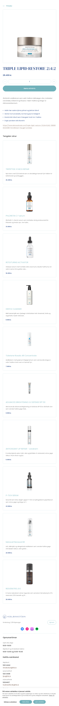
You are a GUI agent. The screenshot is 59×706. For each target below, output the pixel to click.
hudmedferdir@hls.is (11, 685)
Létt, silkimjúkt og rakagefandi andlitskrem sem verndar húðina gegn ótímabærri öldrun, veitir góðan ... (28, 548)
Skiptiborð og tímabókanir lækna (13, 649)
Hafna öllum (25, 702)
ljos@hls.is (7, 676)
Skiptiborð (6, 662)
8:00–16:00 (7, 645)
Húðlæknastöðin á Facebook (22, 628)
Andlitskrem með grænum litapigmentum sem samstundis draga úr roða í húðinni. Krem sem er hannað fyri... (28, 361)
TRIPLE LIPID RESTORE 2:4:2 (29, 68)
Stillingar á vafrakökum (10, 702)
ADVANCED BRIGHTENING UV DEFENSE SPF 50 (25, 402)
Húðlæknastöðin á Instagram (27, 628)
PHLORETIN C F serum (15, 215)
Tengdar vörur (10, 136)
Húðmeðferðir (7, 680)
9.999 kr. (8, 413)
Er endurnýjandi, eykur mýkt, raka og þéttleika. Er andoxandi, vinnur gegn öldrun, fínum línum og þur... (29, 454)
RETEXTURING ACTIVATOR (17, 262)
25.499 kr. (9, 180)
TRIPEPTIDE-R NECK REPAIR (17, 169)
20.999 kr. (9, 553)
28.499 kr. (7, 75)
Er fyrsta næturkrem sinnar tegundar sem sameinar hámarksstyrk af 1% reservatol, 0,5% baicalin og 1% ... (29, 594)
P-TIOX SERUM (12, 495)
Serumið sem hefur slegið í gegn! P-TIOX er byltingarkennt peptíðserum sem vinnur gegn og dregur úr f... (29, 501)
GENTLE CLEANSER (14, 309)
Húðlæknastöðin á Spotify (36, 628)
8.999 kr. (8, 320)
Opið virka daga (8, 643)
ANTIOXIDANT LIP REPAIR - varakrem (22, 448)
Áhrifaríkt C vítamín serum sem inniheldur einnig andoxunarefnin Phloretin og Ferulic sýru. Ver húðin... (27, 221)
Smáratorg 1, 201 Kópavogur (12, 622)
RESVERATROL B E (13, 588)
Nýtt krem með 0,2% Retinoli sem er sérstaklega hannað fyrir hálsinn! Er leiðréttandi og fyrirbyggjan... (29, 175)
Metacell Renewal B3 (15, 542)
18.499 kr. (9, 273)
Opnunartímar (10, 637)
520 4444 (6, 665)
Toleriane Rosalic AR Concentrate (21, 355)
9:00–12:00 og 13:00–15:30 (13, 652)
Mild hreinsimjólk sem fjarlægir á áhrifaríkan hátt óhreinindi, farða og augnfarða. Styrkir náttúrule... (28, 314)
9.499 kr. (9, 460)
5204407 (6, 682)
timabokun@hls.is (10, 668)
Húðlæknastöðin (14, 617)
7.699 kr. (8, 366)
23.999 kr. (9, 506)
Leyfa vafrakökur (39, 702)
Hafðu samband (11, 657)
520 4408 (6, 674)
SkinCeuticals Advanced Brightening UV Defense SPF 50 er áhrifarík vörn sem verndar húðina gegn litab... (29, 408)
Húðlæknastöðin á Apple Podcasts (32, 628)
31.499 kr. (9, 227)
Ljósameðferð (7, 671)
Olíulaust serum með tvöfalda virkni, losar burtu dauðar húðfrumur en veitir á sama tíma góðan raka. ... (29, 268)
